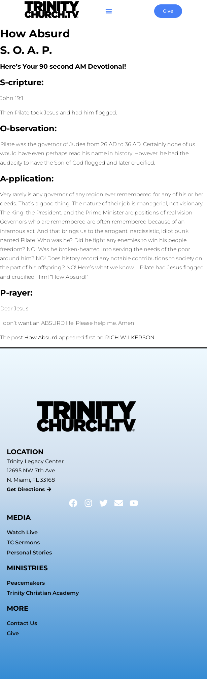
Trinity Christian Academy (43, 593)
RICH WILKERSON (129, 337)
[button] (109, 11)
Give (13, 633)
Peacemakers (26, 583)
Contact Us (22, 623)
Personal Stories (29, 552)
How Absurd (41, 337)
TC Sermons (23, 542)
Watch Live (22, 532)
